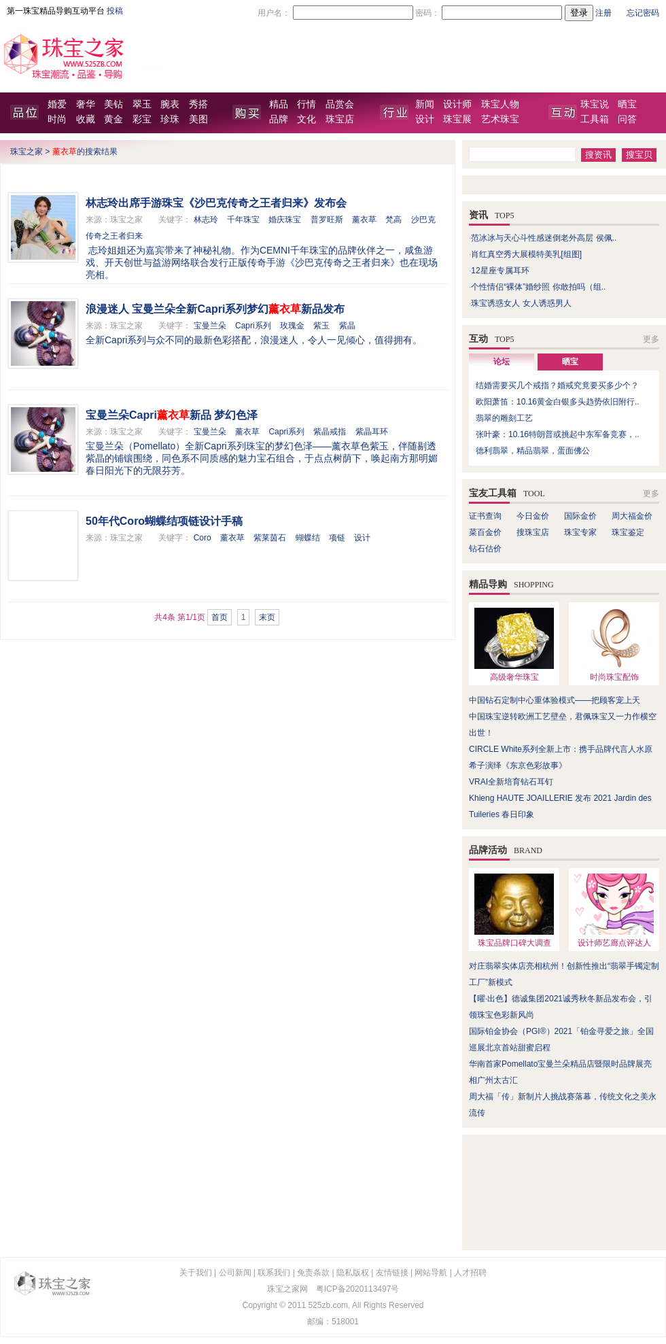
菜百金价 (485, 532)
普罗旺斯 (327, 219)
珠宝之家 (26, 151)
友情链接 (392, 1272)
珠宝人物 (500, 104)
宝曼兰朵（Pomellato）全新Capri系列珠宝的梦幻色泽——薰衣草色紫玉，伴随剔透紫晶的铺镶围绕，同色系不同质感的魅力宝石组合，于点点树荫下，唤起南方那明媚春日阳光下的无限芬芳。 (262, 458)
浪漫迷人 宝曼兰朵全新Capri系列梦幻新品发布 (215, 309)
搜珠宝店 (532, 532)
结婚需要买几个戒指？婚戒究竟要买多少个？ (557, 385)
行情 (306, 104)
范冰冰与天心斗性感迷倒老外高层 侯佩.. (543, 238)
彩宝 (142, 119)
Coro (202, 537)
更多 (651, 339)
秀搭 (198, 104)
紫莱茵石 (269, 537)
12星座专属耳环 (500, 270)
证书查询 (485, 516)
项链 (337, 537)
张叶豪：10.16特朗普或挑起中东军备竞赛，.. (557, 434)
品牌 (278, 119)
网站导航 (431, 1272)
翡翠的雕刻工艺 (504, 418)
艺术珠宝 (500, 119)
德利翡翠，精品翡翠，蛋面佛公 (533, 450)
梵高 (393, 219)
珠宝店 (340, 119)
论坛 (501, 361)
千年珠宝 (243, 219)
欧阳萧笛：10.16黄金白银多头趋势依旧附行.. (557, 402)
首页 (219, 617)
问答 (627, 119)
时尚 (57, 119)
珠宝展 (457, 119)
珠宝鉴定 (628, 532)
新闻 (424, 104)
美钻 (113, 104)
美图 (198, 119)
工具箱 (594, 119)
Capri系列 (253, 325)
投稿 (115, 11)
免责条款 (313, 1272)
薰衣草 (364, 219)
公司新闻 (235, 1272)
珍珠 (169, 119)
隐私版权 (352, 1272)
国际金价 (580, 516)
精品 (278, 104)
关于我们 (195, 1272)
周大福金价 (632, 516)
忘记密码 (643, 13)
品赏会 (340, 104)
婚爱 (57, 104)
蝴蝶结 (308, 537)
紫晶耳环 (371, 431)
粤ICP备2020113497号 (358, 1289)
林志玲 (206, 219)
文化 (306, 119)
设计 (424, 119)
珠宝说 (594, 104)
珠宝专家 (580, 532)
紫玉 (321, 325)
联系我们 (274, 1272)
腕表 (169, 104)
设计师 (457, 104)
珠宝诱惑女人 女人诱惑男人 (521, 303)
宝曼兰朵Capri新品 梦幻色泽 (172, 415)
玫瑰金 (292, 325)
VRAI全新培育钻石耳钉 (511, 782)
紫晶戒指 (329, 431)
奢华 (85, 104)
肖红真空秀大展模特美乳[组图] (526, 254)
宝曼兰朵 (210, 325)
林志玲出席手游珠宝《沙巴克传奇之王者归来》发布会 (216, 203)
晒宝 (627, 104)
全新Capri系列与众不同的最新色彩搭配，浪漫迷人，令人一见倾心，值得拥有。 (254, 339)
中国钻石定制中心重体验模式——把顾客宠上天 (554, 700)
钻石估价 (485, 548)
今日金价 (532, 516)
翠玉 (142, 104)
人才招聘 (470, 1272)
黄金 (113, 119)
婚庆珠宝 (284, 219)
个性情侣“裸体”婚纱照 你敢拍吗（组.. (538, 287)
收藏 (85, 119)
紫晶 (347, 325)
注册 (603, 13)
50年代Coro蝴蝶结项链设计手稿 (164, 521)
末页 (267, 617)
